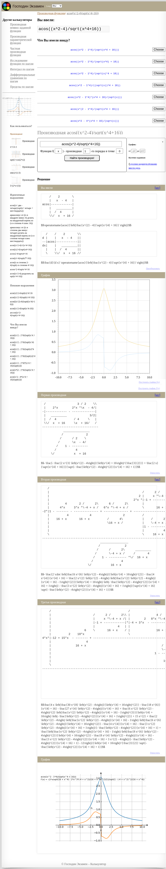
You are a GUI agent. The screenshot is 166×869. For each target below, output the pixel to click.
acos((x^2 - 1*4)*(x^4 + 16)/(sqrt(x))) (20, 364)
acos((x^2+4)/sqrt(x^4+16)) (22, 297)
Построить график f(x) (149, 382)
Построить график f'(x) (149, 388)
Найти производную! (82, 158)
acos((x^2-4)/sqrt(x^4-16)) (21, 308)
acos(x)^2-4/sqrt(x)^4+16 (21, 293)
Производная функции (51, 13)
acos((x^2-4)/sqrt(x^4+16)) (83, 13)
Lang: (48, 6)
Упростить (155, 473)
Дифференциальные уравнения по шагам (22, 78)
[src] (157, 187)
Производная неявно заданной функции (20, 27)
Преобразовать (153, 268)
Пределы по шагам (21, 86)
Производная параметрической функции (21, 40)
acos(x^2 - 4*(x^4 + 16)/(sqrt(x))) (19, 378)
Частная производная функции (18, 52)
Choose (159, 49)
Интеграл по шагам (22, 69)
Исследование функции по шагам (21, 62)
